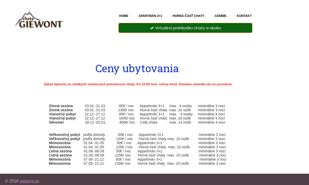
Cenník (221, 16)
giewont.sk (29, 181)
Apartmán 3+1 (150, 16)
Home (123, 16)
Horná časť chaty (188, 16)
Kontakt (244, 16)
